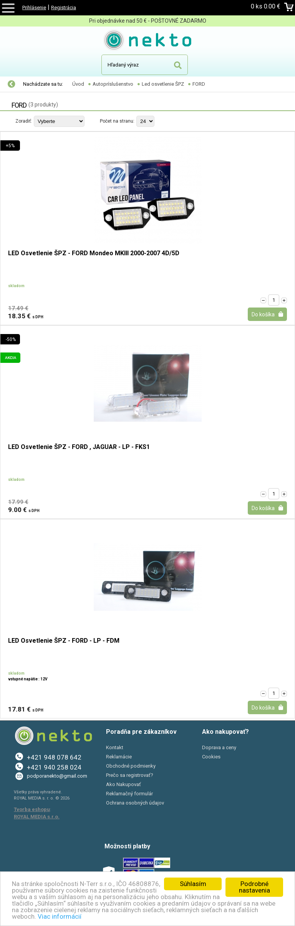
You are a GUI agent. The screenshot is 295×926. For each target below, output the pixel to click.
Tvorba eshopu (32, 809)
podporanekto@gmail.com (57, 776)
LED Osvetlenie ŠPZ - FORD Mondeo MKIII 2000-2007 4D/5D (93, 253)
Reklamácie (119, 757)
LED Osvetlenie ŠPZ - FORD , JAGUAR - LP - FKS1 (79, 447)
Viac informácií (59, 916)
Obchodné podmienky (131, 766)
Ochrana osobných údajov (135, 803)
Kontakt (114, 747)
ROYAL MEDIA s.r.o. (37, 817)
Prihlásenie (34, 7)
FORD (198, 84)
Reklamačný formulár (129, 793)
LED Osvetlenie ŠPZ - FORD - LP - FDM (63, 641)
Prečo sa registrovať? (129, 775)
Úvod (78, 84)
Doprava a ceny (219, 747)
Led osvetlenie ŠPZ (163, 84)
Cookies (211, 757)
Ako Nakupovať (123, 784)
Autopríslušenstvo (113, 84)
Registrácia (63, 7)
